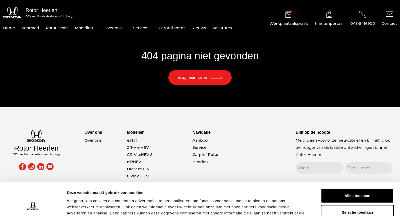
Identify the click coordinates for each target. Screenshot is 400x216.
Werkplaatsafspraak (289, 18)
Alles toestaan (357, 166)
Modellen (84, 27)
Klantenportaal (329, 18)
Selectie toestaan (357, 182)
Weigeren (357, 199)
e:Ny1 (132, 140)
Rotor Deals (57, 27)
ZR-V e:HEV (138, 147)
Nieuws (199, 27)
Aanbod (200, 140)
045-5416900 (362, 18)
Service (140, 27)
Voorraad (30, 27)
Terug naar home (191, 77)
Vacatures (222, 27)
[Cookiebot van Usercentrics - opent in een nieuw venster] (33, 206)
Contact (389, 18)
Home (9, 27)
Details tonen (276, 206)
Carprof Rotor (172, 27)
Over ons (113, 27)
